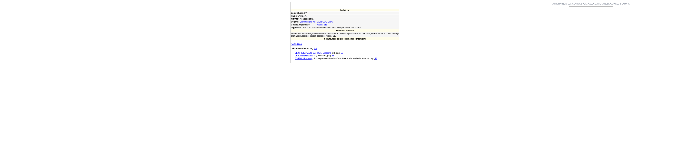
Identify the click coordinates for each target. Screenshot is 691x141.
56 (342, 53)
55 (315, 48)
